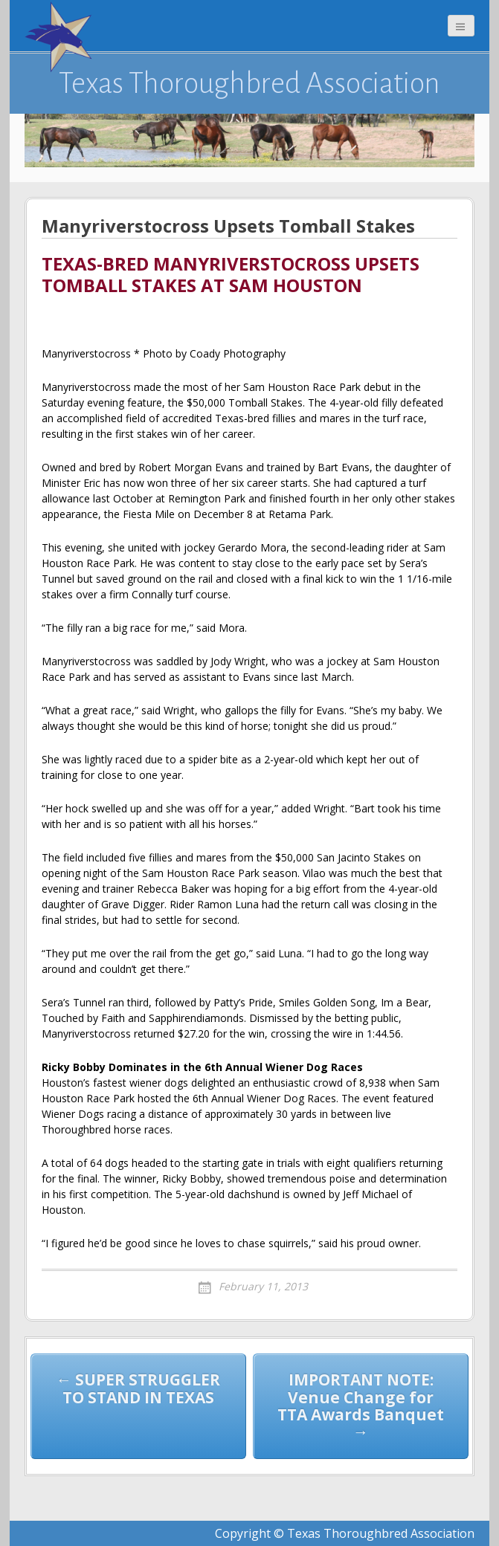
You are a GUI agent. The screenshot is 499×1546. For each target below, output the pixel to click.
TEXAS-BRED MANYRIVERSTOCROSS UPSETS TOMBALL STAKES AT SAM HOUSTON (230, 275)
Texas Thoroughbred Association (249, 83)
